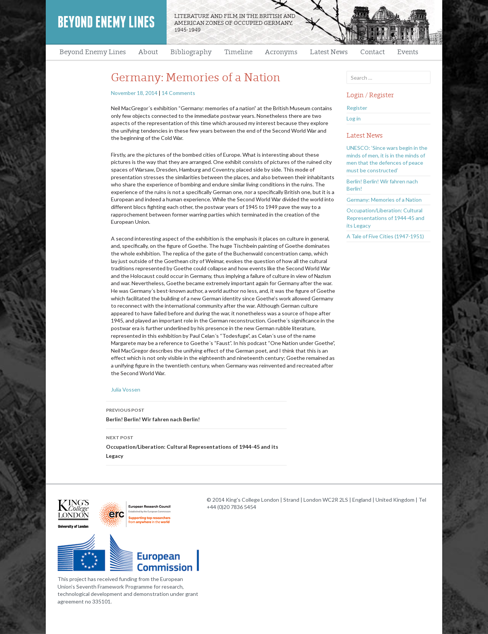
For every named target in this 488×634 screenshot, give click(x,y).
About (148, 52)
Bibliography (191, 52)
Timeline (238, 52)
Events (407, 52)
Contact (372, 52)
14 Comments (178, 93)
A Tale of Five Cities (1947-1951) (385, 236)
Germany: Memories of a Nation (384, 199)
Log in (354, 118)
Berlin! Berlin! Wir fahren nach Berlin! (196, 414)
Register (357, 107)
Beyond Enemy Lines (106, 22)
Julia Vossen (125, 389)
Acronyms (281, 52)
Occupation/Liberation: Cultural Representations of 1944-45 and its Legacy (196, 446)
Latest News (329, 52)
